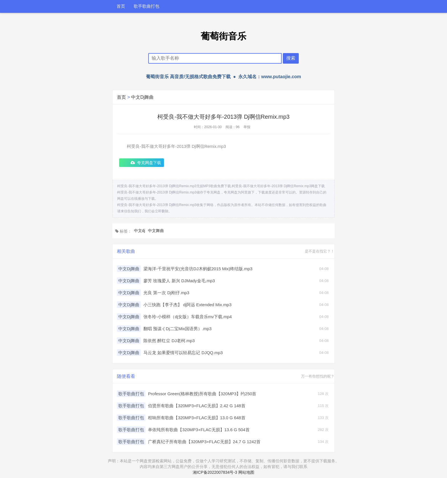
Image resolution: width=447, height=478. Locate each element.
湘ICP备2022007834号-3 (215, 472)
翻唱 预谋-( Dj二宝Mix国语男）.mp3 (177, 328)
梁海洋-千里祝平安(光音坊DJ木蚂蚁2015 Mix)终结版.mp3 (198, 268)
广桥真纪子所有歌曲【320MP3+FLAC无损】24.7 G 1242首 (204, 441)
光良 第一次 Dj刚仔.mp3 (166, 292)
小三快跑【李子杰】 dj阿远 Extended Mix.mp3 (187, 304)
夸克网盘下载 (149, 162)
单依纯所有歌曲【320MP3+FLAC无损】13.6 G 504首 (199, 429)
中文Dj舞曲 (142, 97)
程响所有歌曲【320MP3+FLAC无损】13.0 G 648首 (196, 417)
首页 (121, 6)
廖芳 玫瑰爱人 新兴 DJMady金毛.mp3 (179, 280)
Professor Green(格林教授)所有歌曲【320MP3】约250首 (202, 393)
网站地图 (246, 472)
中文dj (139, 230)
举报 (246, 127)
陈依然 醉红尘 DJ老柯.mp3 (169, 340)
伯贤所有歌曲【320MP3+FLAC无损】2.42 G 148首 (196, 405)
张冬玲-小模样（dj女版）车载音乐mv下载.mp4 (187, 316)
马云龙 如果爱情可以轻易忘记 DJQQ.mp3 (183, 352)
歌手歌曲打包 (146, 6)
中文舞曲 (156, 230)
